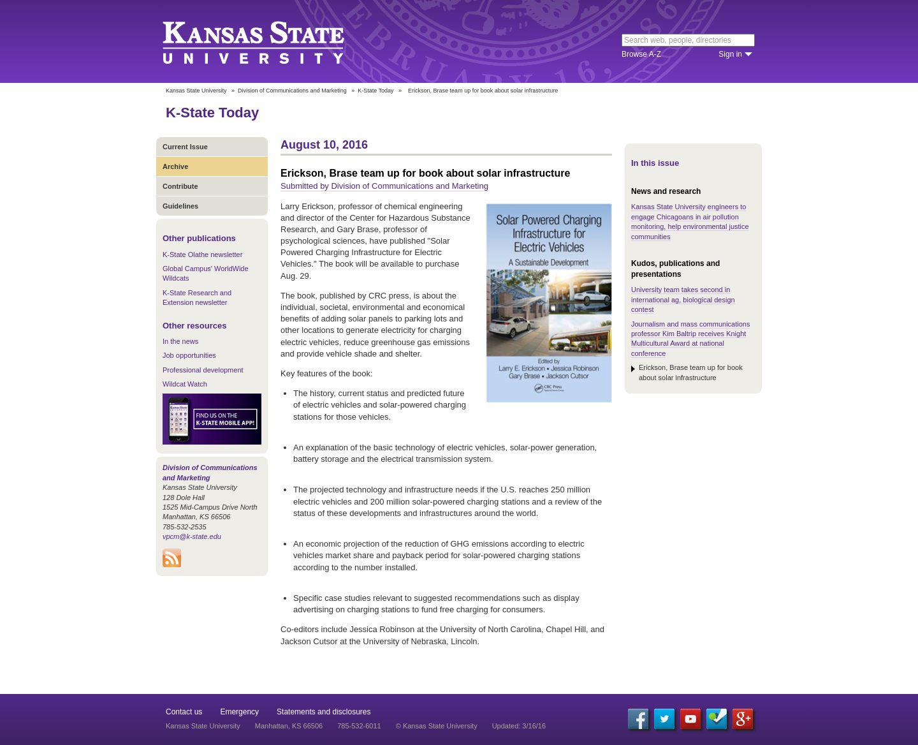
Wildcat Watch (185, 384)
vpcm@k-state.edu (192, 536)
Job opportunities (189, 355)
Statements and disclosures (323, 711)
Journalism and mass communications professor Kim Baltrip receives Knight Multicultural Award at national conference (690, 338)
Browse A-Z (641, 54)
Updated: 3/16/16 (519, 726)
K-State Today (375, 90)
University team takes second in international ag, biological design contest (683, 299)
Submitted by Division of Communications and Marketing (384, 186)
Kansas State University (269, 41)
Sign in (730, 54)
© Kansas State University (436, 726)
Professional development (203, 370)
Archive (175, 166)
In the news (180, 341)
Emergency (239, 711)
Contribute (180, 186)
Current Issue (185, 147)
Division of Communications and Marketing (292, 90)
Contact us (184, 711)
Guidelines (180, 206)
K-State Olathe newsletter (202, 254)
